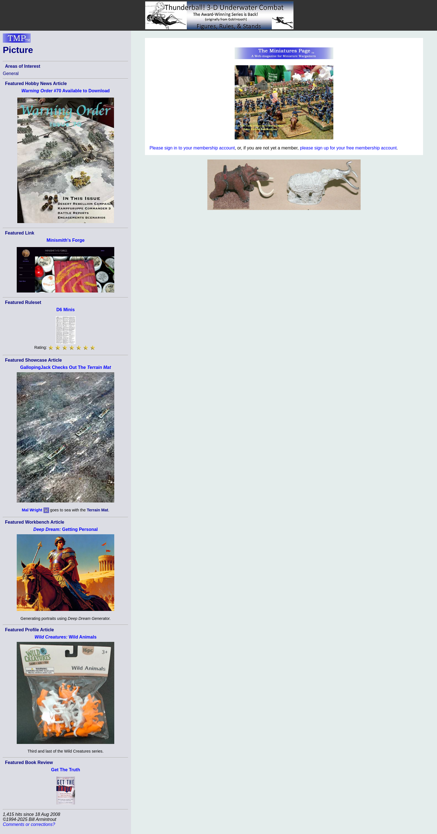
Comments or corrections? (29, 824)
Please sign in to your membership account (192, 148)
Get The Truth (65, 769)
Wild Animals (65, 637)
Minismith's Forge (65, 240)
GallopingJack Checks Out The (65, 367)
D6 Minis (65, 309)
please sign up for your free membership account (348, 148)
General (11, 73)
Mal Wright (32, 510)
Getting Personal (65, 529)
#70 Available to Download (65, 90)
